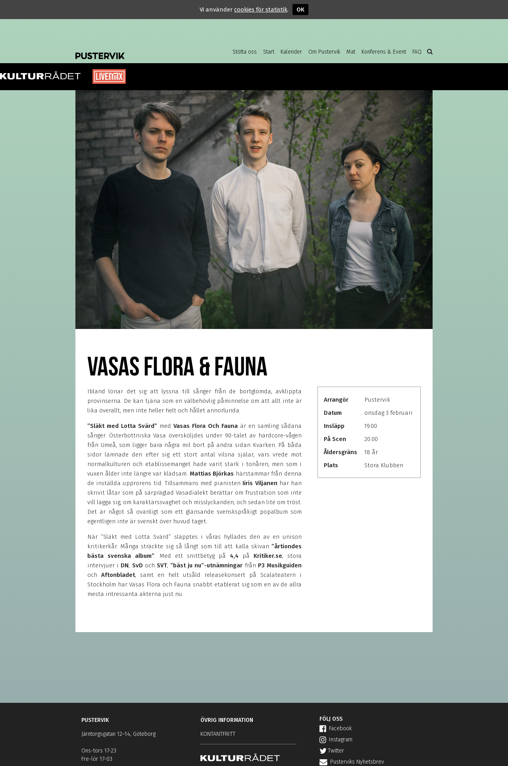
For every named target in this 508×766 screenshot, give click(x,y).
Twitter (331, 750)
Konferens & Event (384, 51)
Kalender (291, 51)
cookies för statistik (260, 9)
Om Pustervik (324, 51)
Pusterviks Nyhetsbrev (351, 761)
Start (268, 51)
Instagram (335, 739)
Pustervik (138, 49)
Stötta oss (245, 51)
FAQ (416, 51)
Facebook (335, 728)
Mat (350, 51)
